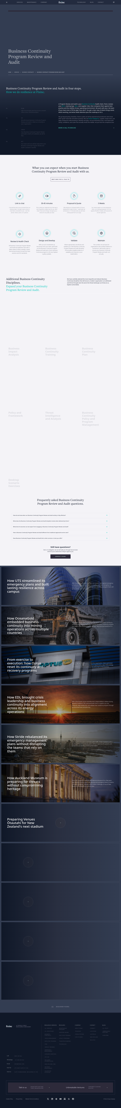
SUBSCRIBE (106, 1035)
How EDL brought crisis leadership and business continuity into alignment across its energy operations (27, 704)
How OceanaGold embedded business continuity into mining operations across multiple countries (28, 625)
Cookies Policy (9, 1099)
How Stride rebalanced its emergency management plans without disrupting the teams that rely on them (27, 744)
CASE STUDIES (79, 1037)
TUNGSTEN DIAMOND (65, 1041)
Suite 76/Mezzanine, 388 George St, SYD (26, 1072)
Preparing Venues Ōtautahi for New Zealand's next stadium (25, 822)
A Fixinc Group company (109, 1099)
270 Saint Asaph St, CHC (21, 1068)
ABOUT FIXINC (79, 1028)
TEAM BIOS (78, 1031)
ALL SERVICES (48, 1028)
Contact (101, 2)
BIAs (76, 106)
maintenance (31, 2)
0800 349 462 (18, 1056)
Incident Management (48, 1067)
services (16, 72)
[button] (60, 515)
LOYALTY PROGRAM (64, 1038)
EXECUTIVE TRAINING (65, 1035)
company (44, 2)
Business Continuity (28, 72)
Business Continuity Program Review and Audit (50, 72)
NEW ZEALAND (94, 1037)
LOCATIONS (93, 1031)
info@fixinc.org (19, 1064)
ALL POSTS (105, 1028)
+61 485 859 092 (19, 1060)
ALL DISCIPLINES (49, 1031)
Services (20, 2)
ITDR (46, 1044)
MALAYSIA (92, 1040)
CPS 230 (47, 1057)
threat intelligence (93, 118)
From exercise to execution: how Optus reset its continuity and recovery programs (25, 665)
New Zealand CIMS (50, 1064)
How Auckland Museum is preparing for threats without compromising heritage (27, 783)
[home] (61, 2)
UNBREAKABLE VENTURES (106, 1032)
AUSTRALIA (93, 1034)
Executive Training (50, 1041)
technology (81, 2)
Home (9, 72)
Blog (92, 2)
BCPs (63, 106)
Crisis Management (50, 1038)
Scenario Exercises (50, 1054)
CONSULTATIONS (79, 1034)
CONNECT (92, 1028)
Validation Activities (48, 1071)
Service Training (50, 1047)
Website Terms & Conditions (32, 1099)
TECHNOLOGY (63, 1044)
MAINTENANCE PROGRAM (63, 1029)
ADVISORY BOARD (64, 1032)
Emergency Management (48, 1050)
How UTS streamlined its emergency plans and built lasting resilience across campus (28, 586)
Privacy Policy (19, 1099)
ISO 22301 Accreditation (49, 1060)
